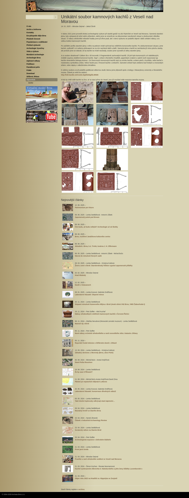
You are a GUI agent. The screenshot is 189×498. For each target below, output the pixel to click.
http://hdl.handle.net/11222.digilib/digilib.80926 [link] (79, 75)
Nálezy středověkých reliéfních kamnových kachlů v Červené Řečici (102, 314)
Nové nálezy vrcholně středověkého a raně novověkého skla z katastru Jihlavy (106, 333)
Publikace (30, 64)
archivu (81, 489)
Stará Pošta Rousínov (83, 362)
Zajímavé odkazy (33, 61)
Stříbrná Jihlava (33, 77)
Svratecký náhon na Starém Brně (88, 430)
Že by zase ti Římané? (83, 372)
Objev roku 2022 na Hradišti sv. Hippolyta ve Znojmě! (96, 478)
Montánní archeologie (35, 55)
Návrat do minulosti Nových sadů (88, 256)
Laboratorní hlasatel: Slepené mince (89, 295)
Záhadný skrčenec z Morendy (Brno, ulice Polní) (94, 353)
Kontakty (30, 32)
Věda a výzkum (33, 51)
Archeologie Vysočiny (35, 48)
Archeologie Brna (34, 58)
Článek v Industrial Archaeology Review (91, 420)
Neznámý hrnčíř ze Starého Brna (88, 411)
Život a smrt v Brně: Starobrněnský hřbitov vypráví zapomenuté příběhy (103, 266)
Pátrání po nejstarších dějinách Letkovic (91, 382)
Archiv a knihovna (34, 29)
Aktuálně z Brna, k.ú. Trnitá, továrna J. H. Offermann (96, 246)
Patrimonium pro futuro (84, 207)
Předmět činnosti (33, 39)
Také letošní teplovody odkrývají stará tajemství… (95, 401)
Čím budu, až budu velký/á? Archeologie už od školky (96, 227)
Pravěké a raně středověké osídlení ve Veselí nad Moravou (98, 459)
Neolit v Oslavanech (83, 285)
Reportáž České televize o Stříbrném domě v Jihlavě (96, 343)
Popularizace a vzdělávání (37, 42)
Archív (30, 83)
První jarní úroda (81, 449)
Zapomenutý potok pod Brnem (87, 217)
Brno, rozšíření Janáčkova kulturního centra (92, 237)
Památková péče (33, 67)
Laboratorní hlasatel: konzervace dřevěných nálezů (95, 391)
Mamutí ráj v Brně (82, 324)
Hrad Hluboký (80, 275)
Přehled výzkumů (33, 45)
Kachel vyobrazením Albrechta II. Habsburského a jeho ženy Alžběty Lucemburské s (108, 469)
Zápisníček (31, 80)
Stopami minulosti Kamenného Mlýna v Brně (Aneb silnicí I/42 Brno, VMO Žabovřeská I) (110, 304)
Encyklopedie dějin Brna (36, 36)
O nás (29, 26)
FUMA (29, 70)
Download (31, 73)
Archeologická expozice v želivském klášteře (93, 440)
